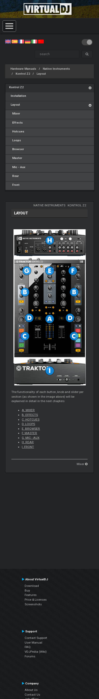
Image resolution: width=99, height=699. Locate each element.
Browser (16, 149)
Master (15, 158)
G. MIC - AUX (30, 438)
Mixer (14, 113)
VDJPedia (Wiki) (36, 651)
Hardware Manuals (23, 69)
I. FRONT (28, 447)
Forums (30, 656)
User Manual (33, 642)
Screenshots (33, 604)
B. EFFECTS (30, 415)
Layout (41, 73)
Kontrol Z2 (23, 73)
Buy (27, 590)
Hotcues (16, 131)
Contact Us (32, 694)
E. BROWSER (31, 428)
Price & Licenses (36, 599)
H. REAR (28, 442)
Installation (17, 96)
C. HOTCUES (30, 419)
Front (14, 185)
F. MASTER (29, 433)
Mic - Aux (17, 167)
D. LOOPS (28, 424)
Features (31, 595)
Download (32, 586)
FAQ (28, 647)
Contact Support (36, 638)
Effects (16, 122)
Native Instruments (56, 69)
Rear (14, 176)
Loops (15, 140)
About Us (31, 690)
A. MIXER (28, 410)
